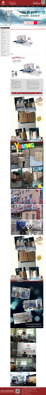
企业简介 (8, 6)
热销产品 (18, 6)
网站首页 (2, 6)
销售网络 (33, 6)
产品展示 (13, 6)
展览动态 (28, 6)
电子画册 (23, 6)
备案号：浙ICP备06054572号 (25, 392)
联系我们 (38, 6)
